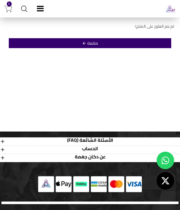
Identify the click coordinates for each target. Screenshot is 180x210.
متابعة (92, 43)
